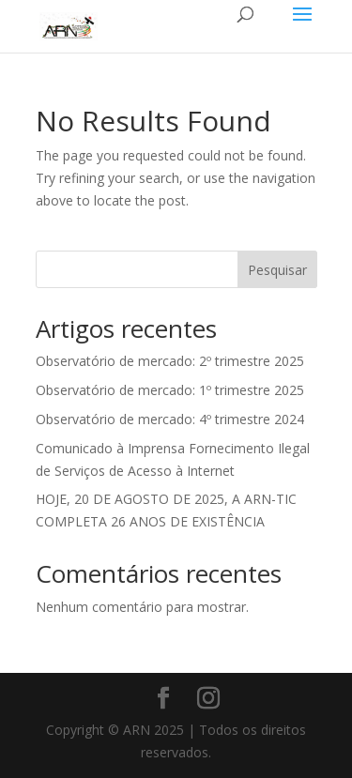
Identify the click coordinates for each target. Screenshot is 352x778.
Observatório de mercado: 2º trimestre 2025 (170, 361)
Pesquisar (277, 270)
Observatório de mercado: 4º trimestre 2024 (170, 419)
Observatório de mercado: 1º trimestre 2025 (170, 390)
